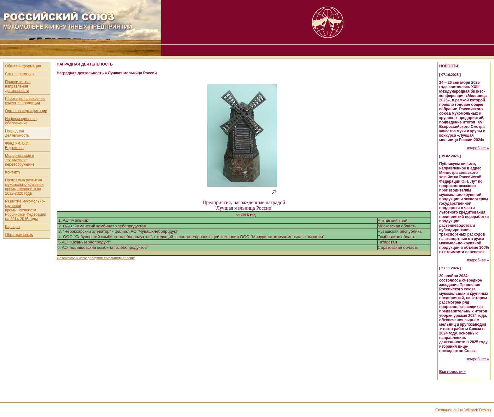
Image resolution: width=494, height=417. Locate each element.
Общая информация (23, 66)
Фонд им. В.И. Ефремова (17, 145)
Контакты (13, 172)
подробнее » (478, 148)
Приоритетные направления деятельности (18, 86)
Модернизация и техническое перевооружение (20, 160)
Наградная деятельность (17, 133)
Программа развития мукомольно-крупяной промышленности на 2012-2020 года (24, 187)
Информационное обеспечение (21, 121)
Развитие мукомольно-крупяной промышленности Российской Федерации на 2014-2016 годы (25, 210)
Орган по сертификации (26, 111)
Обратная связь (19, 234)
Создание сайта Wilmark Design (463, 410)
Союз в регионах (19, 74)
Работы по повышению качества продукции (25, 100)
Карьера (12, 227)
